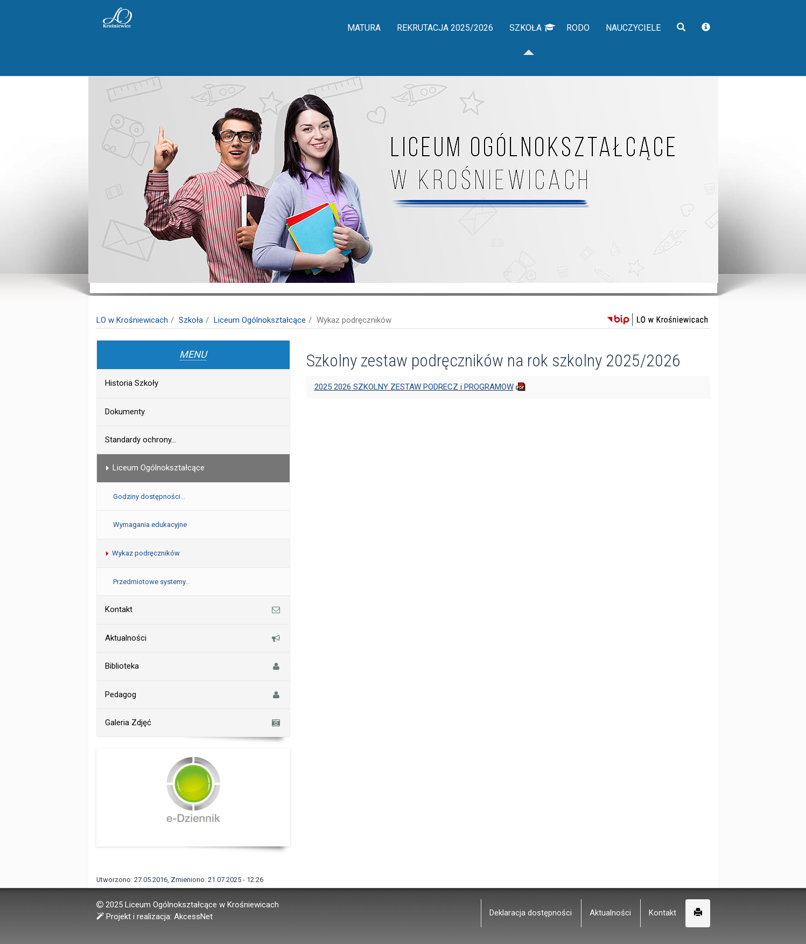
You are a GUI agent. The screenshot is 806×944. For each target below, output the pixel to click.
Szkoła (513, 48)
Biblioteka (193, 666)
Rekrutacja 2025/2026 (413, 48)
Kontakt (193, 609)
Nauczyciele (625, 48)
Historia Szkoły (131, 383)
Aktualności (193, 638)
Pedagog (193, 694)
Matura (319, 48)
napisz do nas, (127, 12)
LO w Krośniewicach (132, 320)
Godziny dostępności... (149, 496)
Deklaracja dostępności (530, 913)
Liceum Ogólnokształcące (260, 320)
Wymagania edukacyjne (150, 524)
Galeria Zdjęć (193, 722)
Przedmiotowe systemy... (151, 582)
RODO (563, 48)
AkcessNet (193, 916)
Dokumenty (125, 412)
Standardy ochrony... (140, 440)
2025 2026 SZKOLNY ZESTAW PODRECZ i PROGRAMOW (414, 387)
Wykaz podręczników (141, 553)
